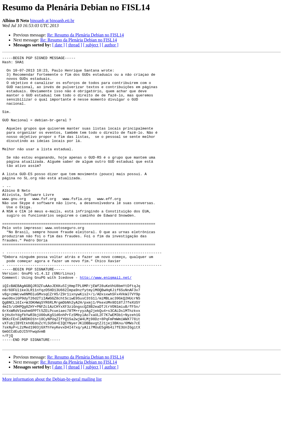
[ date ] (58, 45)
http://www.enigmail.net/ (106, 322)
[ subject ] (92, 45)
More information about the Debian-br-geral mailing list (52, 437)
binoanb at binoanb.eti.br (52, 20)
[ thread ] (74, 45)
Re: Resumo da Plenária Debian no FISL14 (85, 35)
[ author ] (110, 45)
